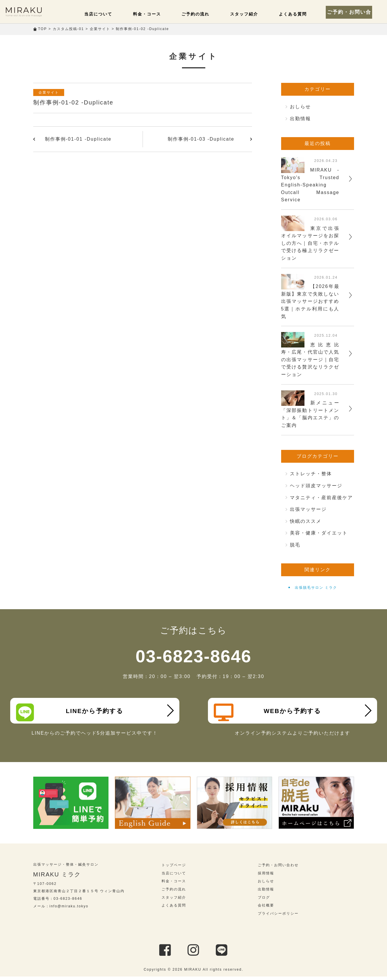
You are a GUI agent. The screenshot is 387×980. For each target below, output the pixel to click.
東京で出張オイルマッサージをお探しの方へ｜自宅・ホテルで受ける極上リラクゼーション (310, 243)
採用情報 (266, 877)
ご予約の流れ (206, 14)
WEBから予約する (269, 712)
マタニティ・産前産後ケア (321, 497)
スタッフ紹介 (252, 14)
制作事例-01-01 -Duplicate (78, 139)
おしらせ (300, 106)
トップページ (174, 869)
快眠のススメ (305, 521)
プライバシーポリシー (278, 917)
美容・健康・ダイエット (319, 532)
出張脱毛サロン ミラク (316, 588)
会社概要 (266, 909)
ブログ (264, 901)
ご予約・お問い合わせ (355, 11)
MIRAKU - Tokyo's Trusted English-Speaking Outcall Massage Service (310, 184)
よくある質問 (297, 14)
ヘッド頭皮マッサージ (316, 485)
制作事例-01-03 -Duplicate (201, 139)
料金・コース (161, 14)
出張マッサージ (308, 509)
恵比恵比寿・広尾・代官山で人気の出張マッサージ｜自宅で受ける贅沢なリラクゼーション (310, 359)
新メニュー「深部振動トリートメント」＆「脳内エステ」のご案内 (310, 414)
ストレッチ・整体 (311, 473)
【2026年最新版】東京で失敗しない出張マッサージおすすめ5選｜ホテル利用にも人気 (310, 301)
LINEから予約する (71, 712)
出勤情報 (300, 118)
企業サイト (51, 92)
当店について (115, 14)
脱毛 (295, 544)
